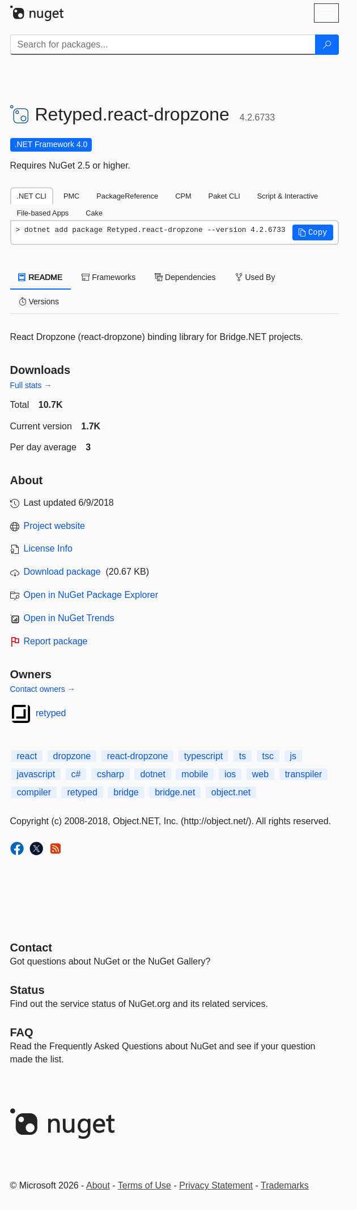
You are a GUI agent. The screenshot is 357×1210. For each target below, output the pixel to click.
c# (76, 774)
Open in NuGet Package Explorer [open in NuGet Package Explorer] (91, 595)
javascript (36, 774)
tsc (268, 756)
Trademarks (285, 1185)
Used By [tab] (255, 277)
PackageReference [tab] (127, 196)
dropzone (72, 756)
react (27, 756)
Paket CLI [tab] (224, 196)
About (98, 1185)
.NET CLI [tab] (31, 196)
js (293, 756)
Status (27, 990)
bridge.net (175, 792)
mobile (194, 774)
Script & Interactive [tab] (287, 196)
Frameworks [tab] (108, 277)
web (260, 774)
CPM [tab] (183, 196)
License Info (48, 548)
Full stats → (31, 385)
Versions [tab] (39, 301)
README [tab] (41, 277)
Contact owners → (42, 689)
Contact (31, 947)
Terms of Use (144, 1185)
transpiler (303, 774)
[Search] (327, 45)
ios (230, 774)
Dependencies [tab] (185, 277)
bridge (125, 792)
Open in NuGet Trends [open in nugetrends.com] (69, 618)
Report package (56, 641)
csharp (110, 774)
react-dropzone (137, 756)
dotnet (152, 774)
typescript (203, 756)
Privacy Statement (216, 1185)
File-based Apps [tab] (43, 213)
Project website (55, 526)
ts (242, 756)
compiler (34, 792)
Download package (62, 571)
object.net (230, 792)
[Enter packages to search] (163, 45)
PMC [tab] (71, 196)
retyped (51, 713)
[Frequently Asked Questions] (21, 1032)
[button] (312, 232)
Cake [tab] (94, 213)
